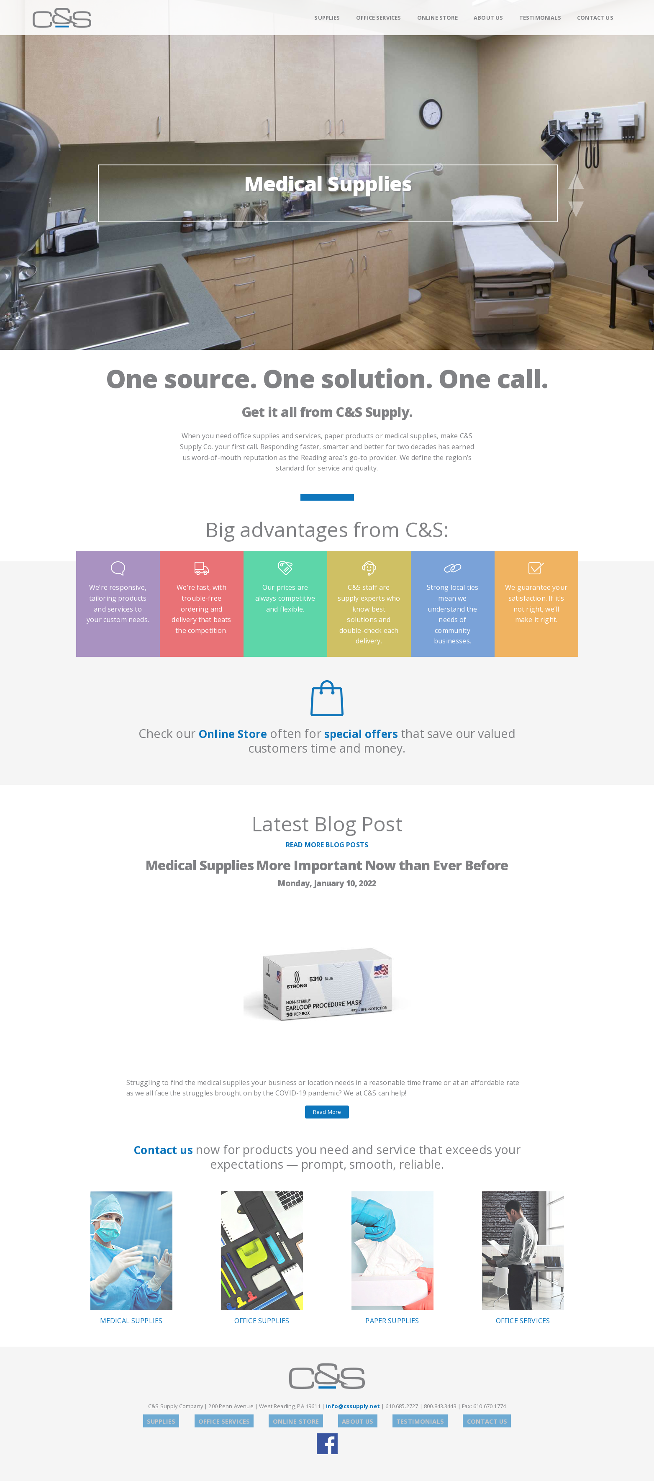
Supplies (327, 17)
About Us (488, 17)
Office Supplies (262, 1258)
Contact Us (595, 17)
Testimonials (540, 17)
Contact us (163, 1149)
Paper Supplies (392, 1258)
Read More (327, 1112)
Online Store (437, 17)
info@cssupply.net (353, 1406)
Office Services (378, 17)
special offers (364, 733)
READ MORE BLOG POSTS (327, 844)
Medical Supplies (327, 192)
